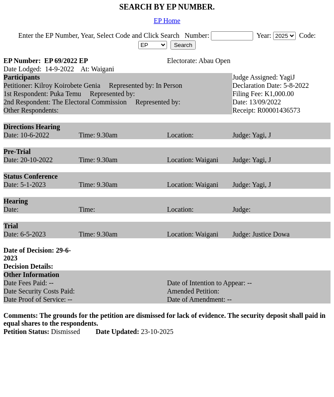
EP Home (167, 20)
